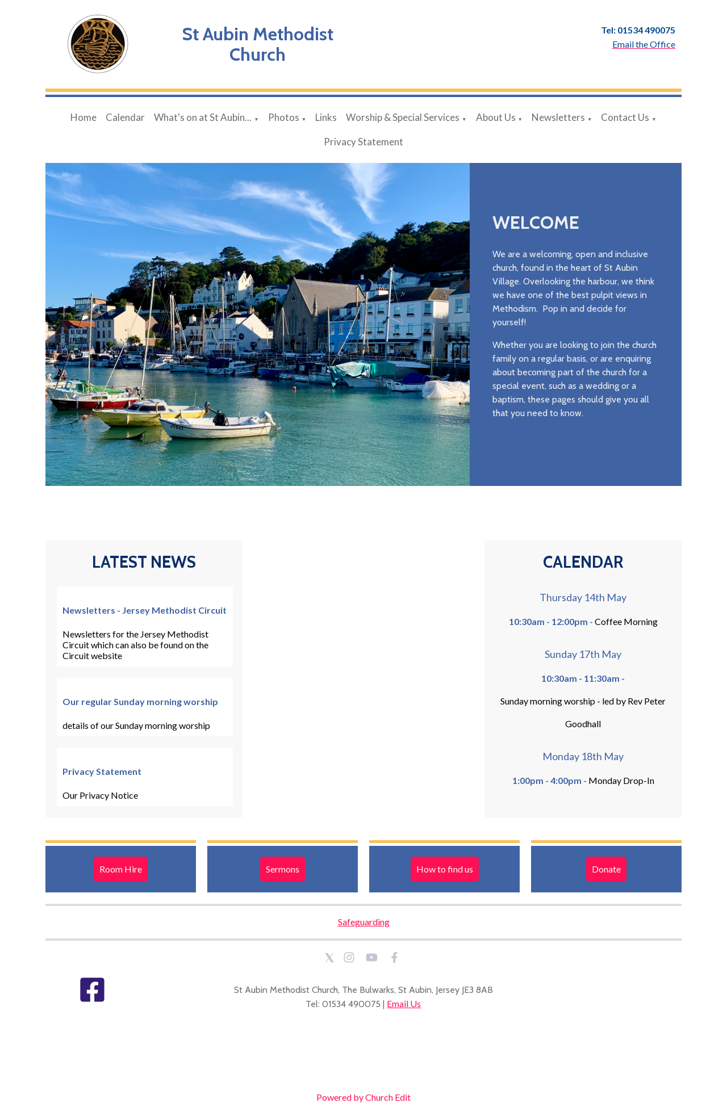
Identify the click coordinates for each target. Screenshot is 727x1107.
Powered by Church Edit (363, 1097)
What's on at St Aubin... (203, 117)
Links (326, 117)
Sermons (282, 868)
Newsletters (558, 117)
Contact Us (625, 117)
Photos (283, 117)
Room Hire (120, 868)
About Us (496, 117)
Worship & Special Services (402, 117)
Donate (606, 868)
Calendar (125, 117)
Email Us (404, 1003)
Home (83, 117)
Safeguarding (364, 921)
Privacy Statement (363, 142)
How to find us (444, 868)
